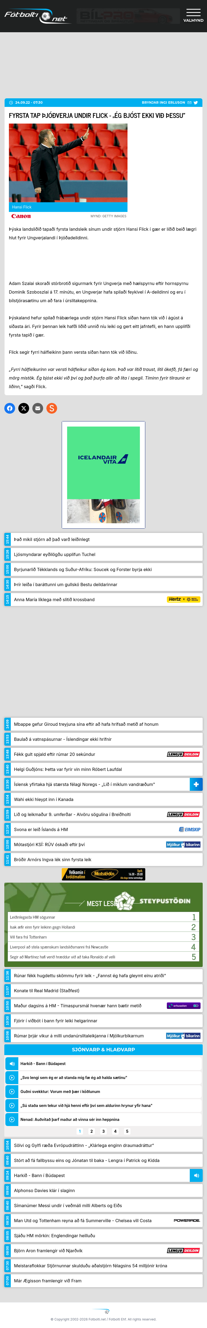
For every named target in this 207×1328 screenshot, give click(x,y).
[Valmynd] (193, 16)
